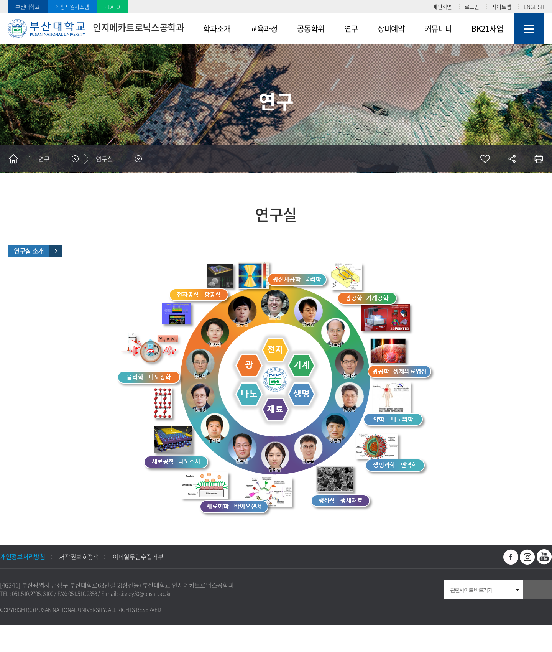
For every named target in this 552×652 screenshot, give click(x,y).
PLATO (112, 6)
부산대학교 (27, 6)
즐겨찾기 (485, 158)
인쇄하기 (538, 158)
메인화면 (442, 6)
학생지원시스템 (72, 6)
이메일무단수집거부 (138, 556)
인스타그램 (527, 557)
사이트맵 (501, 6)
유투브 (544, 557)
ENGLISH (534, 6)
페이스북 (511, 557)
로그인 (472, 6)
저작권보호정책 (79, 556)
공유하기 (511, 158)
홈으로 (13, 158)
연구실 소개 (28, 250)
